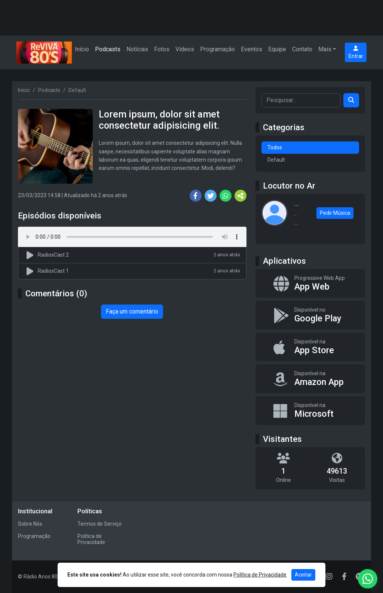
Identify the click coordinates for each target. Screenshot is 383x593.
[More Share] (240, 196)
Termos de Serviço (99, 524)
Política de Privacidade (91, 539)
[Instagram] (329, 576)
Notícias (137, 49)
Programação (217, 49)
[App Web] (310, 283)
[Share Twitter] (211, 196)
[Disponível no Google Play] (310, 315)
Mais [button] (324, 49)
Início (82, 49)
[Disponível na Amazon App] (310, 378)
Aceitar (303, 575)
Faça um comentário (132, 311)
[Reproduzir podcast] (31, 255)
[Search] (351, 100)
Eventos (251, 49)
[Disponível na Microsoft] (310, 410)
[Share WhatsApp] (226, 196)
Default (276, 160)
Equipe (277, 49)
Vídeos (184, 49)
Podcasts (107, 49)
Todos (274, 147)
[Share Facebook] (196, 196)
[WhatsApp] (367, 579)
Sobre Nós (30, 524)
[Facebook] (344, 576)
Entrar (356, 52)
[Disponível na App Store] (310, 347)
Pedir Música (335, 213)
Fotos (161, 49)
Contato (302, 49)
